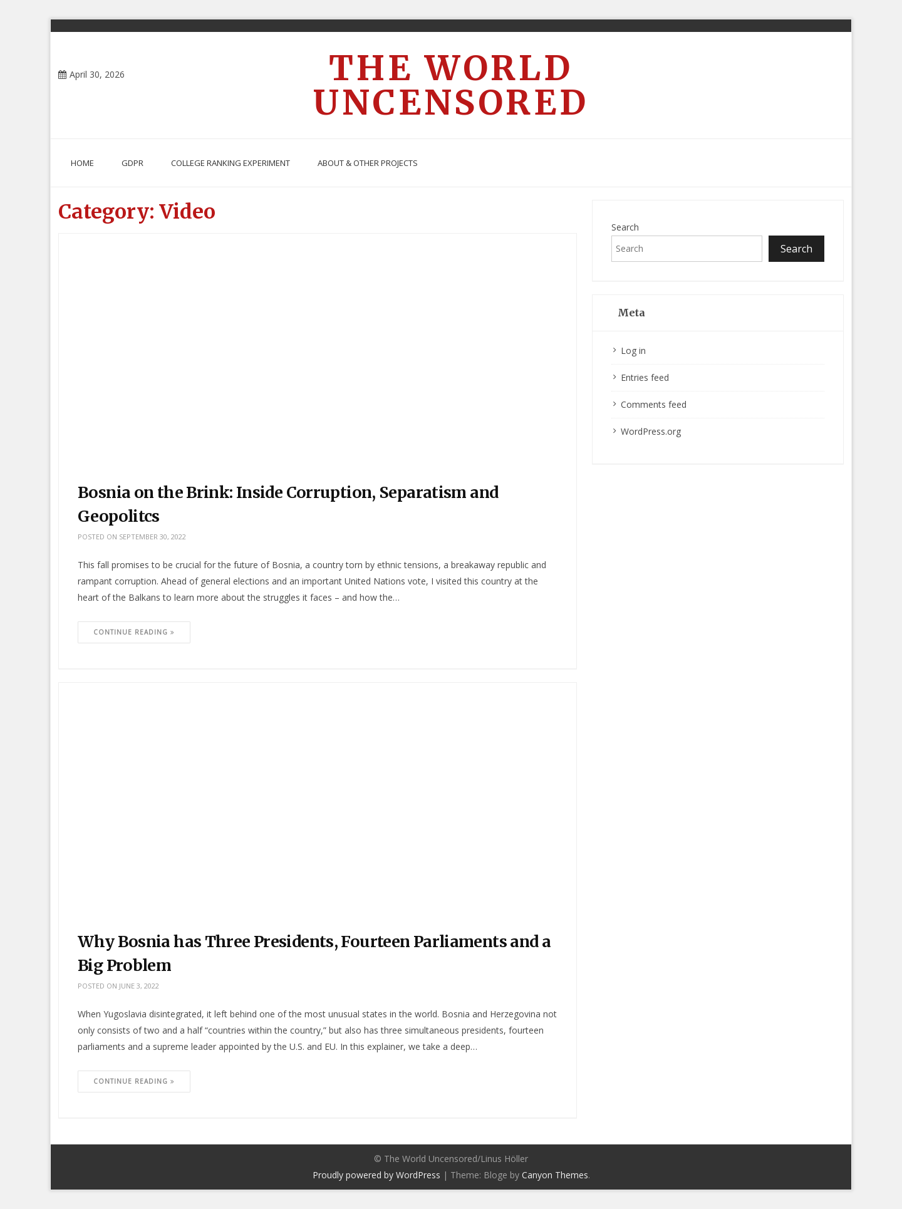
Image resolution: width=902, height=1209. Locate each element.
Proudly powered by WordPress (376, 1175)
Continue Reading (134, 632)
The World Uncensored (451, 85)
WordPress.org (651, 431)
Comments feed (654, 404)
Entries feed (645, 377)
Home (82, 163)
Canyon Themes (555, 1175)
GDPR (132, 163)
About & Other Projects (368, 163)
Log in (633, 350)
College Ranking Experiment (230, 163)
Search (625, 227)
